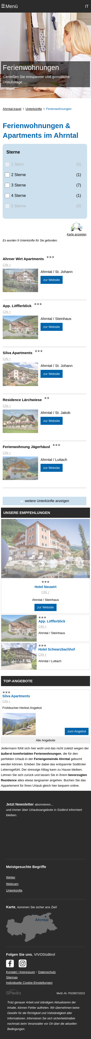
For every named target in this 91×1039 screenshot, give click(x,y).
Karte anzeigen (77, 234)
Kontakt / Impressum (20, 972)
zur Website (51, 280)
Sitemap (12, 977)
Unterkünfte (14, 890)
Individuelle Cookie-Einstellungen (29, 983)
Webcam (12, 884)
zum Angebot (76, 731)
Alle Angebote (45, 740)
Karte (10, 907)
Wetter (10, 877)
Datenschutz (47, 972)
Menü (12, 6)
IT (87, 6)
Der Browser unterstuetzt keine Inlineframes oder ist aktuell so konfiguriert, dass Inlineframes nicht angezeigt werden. (41, 849)
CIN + (7, 265)
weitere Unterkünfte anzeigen (47, 501)
